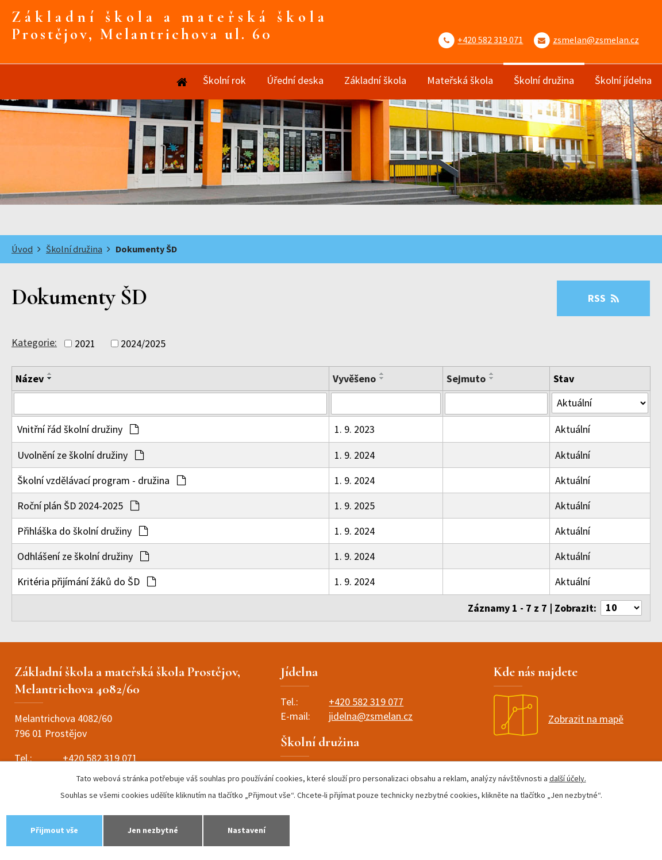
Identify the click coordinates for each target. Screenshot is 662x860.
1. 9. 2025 (354, 505)
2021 (85, 343)
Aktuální (572, 429)
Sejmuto (466, 378)
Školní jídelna (623, 80)
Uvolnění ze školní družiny (80, 455)
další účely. (567, 778)
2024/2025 (143, 343)
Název (30, 378)
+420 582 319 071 (490, 39)
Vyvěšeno (354, 378)
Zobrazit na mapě (558, 718)
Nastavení (246, 830)
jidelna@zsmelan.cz (371, 716)
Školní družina (544, 80)
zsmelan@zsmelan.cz (596, 39)
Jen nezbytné (153, 830)
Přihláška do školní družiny (82, 531)
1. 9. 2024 (354, 455)
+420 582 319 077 (366, 701)
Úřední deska (295, 80)
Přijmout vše (54, 830)
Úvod (181, 81)
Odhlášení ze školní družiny (83, 556)
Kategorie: (34, 342)
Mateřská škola (460, 80)
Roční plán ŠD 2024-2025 (78, 505)
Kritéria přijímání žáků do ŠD (86, 581)
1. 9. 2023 (354, 429)
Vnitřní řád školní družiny (77, 429)
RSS (603, 298)
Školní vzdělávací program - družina (101, 480)
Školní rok (224, 80)
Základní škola (375, 80)
